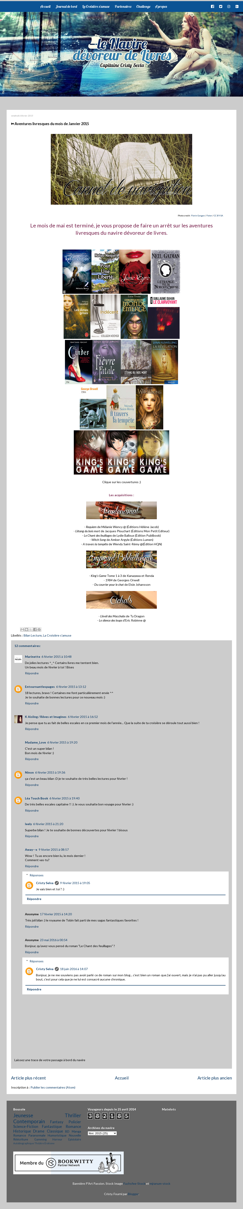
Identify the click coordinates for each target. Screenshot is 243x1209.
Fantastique (52, 1126)
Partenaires (123, 6)
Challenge (143, 6)
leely (28, 824)
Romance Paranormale (29, 1135)
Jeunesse (23, 1115)
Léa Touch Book (36, 798)
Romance (73, 1126)
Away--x (31, 849)
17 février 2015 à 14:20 (56, 914)
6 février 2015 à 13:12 (71, 686)
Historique (22, 1131)
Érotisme (49, 1143)
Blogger (133, 1194)
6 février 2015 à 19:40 (64, 798)
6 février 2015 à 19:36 (50, 772)
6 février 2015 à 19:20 (62, 742)
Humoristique (57, 1135)
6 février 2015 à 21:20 (48, 824)
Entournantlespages (40, 686)
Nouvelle (75, 1135)
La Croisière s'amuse (96, 6)
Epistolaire (74, 1139)
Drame (38, 1131)
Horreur (57, 1139)
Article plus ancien (214, 1077)
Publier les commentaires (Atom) (52, 1087)
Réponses (37, 875)
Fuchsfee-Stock (134, 1183)
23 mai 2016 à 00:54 (53, 940)
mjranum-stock (160, 1183)
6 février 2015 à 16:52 (83, 717)
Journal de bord (66, 6)
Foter (209, 215)
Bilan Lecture (33, 635)
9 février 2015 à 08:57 (54, 849)
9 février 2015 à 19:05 (75, 883)
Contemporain (29, 1121)
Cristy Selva (44, 883)
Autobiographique (23, 1143)
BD (67, 1131)
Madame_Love (35, 742)
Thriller (73, 1115)
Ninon (29, 772)
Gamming (40, 1139)
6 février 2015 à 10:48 (57, 656)
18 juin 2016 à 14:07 (74, 969)
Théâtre (39, 1143)
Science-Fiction (25, 1126)
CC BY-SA (218, 215)
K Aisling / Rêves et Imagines (45, 717)
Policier (74, 1121)
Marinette (32, 656)
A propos (161, 6)
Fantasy (56, 1121)
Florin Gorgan (198, 215)
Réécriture (20, 1139)
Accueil (45, 6)
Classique (55, 1131)
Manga (76, 1131)
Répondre (32, 673)
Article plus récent (28, 1077)
